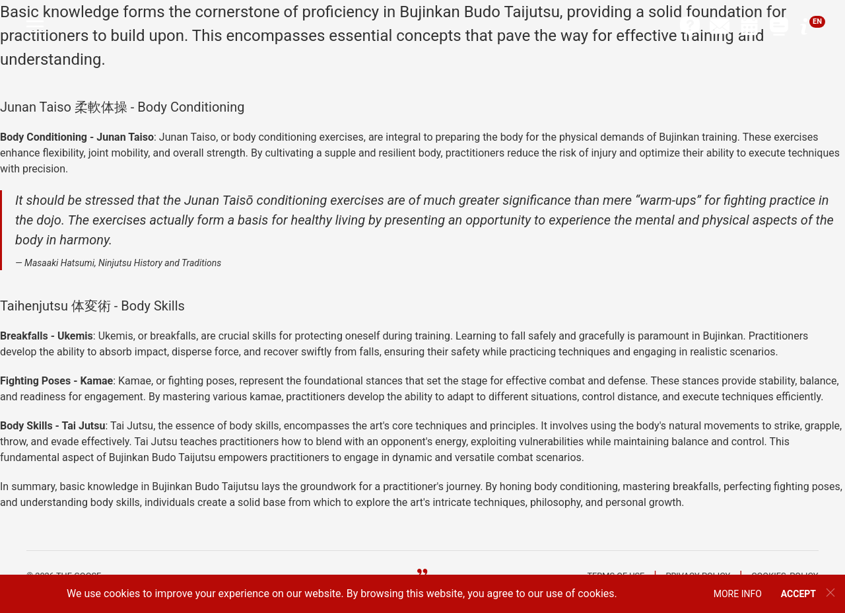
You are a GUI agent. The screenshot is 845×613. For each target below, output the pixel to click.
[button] (35, 26)
